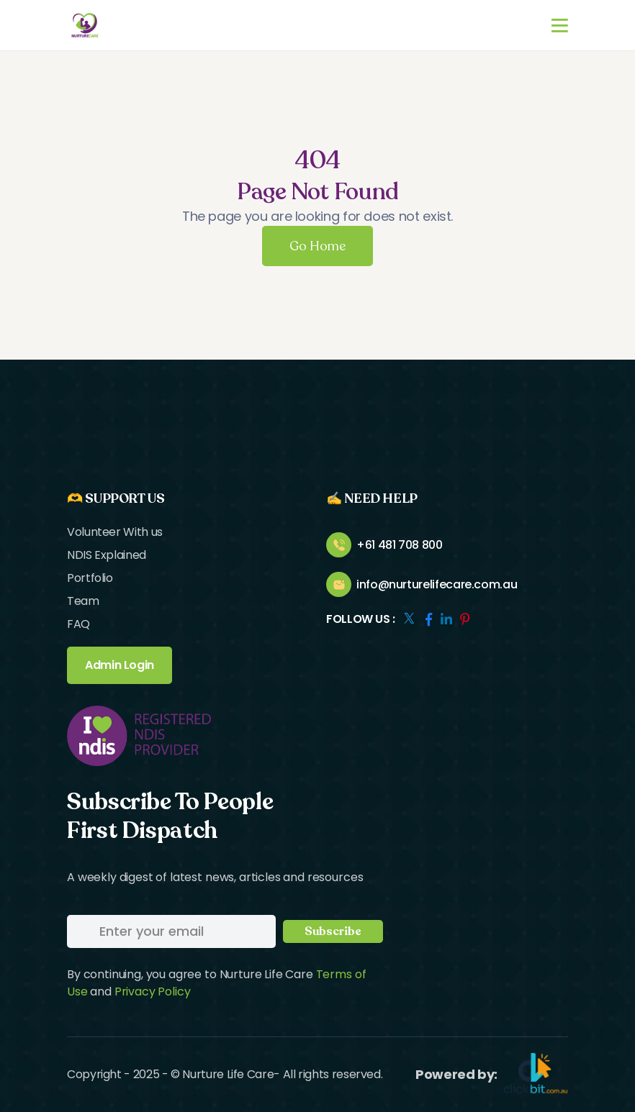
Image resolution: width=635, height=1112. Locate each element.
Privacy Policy (152, 991)
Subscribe (333, 931)
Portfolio (90, 578)
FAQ (78, 624)
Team (83, 601)
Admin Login (119, 665)
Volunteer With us (115, 532)
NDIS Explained (106, 555)
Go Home (317, 246)
